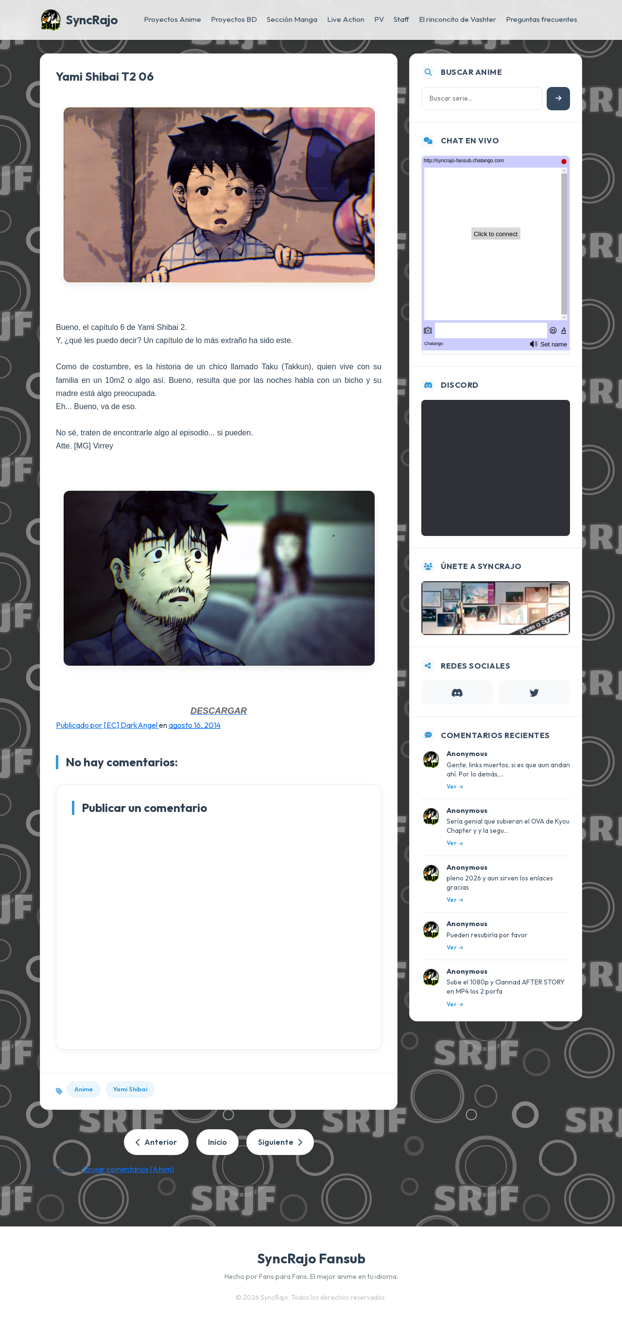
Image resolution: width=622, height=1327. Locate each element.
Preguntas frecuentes (541, 19)
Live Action (345, 19)
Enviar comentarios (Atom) (129, 1169)
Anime (83, 1089)
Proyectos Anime (172, 19)
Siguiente (280, 1142)
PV (379, 19)
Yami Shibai (130, 1089)
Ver (455, 786)
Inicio (217, 1142)
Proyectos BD (234, 19)
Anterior (156, 1142)
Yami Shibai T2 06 (105, 76)
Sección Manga (292, 19)
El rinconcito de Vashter (457, 19)
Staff (401, 19)
